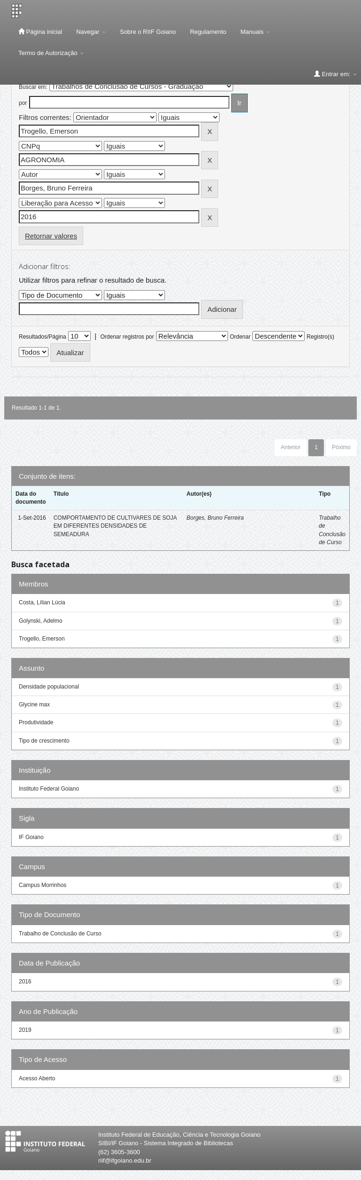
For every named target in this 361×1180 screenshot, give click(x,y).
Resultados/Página (42, 336)
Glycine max (34, 704)
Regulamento (208, 31)
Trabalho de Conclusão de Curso (60, 933)
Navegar (91, 31)
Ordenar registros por (127, 336)
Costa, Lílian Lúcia (42, 602)
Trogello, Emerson (42, 638)
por (23, 103)
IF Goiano (31, 837)
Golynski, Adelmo (41, 621)
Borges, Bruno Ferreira (215, 518)
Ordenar (240, 336)
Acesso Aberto (37, 1078)
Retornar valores (51, 236)
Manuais (255, 31)
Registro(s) (320, 336)
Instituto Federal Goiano (49, 788)
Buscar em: (33, 87)
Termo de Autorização (51, 52)
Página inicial (40, 31)
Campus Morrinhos (42, 885)
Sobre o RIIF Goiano (148, 31)
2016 (25, 981)
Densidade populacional (49, 686)
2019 (25, 1030)
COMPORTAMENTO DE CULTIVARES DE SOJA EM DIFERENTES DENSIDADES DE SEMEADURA (115, 526)
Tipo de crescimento (44, 740)
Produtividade (36, 722)
